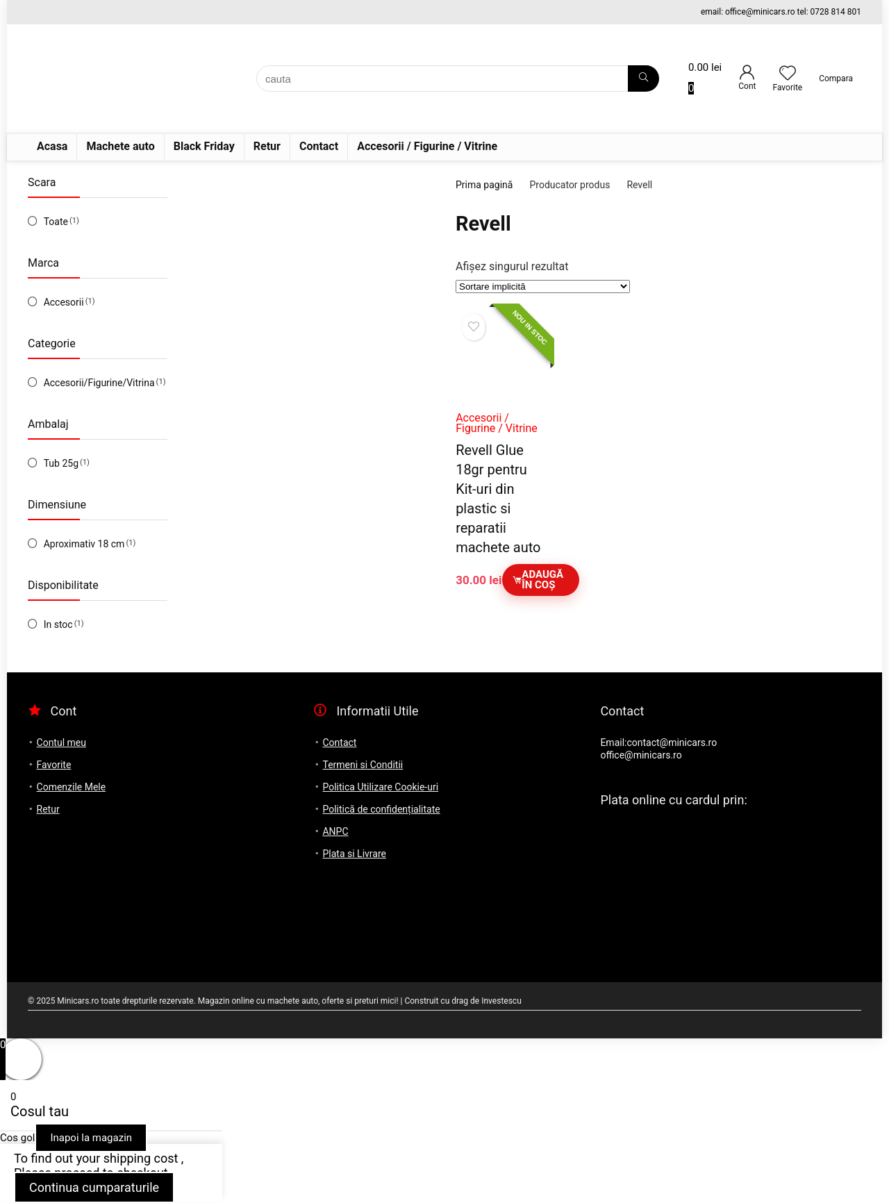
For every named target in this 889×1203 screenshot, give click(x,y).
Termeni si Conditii (362, 764)
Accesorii (64, 302)
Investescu (501, 1001)
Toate (56, 221)
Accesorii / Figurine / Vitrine (427, 146)
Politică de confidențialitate (381, 809)
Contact (318, 146)
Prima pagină (484, 184)
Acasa (52, 146)
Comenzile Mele (71, 787)
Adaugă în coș (538, 579)
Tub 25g (61, 463)
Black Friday (204, 146)
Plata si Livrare (353, 853)
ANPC (335, 831)
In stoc (58, 624)
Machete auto (120, 146)
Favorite (54, 764)
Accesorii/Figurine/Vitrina (99, 382)
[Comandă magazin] (543, 286)
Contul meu (61, 742)
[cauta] (643, 78)
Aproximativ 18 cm (84, 543)
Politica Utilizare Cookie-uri (380, 787)
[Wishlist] (787, 74)
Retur (267, 146)
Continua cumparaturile (94, 1187)
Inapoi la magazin (91, 1137)
